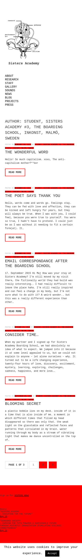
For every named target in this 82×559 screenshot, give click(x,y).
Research (11, 79)
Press (9, 104)
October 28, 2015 (22, 327)
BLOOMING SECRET (23, 403)
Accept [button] (52, 553)
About (9, 76)
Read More (15, 172)
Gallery (11, 86)
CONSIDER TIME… (22, 335)
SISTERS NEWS (21, 495)
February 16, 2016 (23, 144)
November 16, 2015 (23, 253)
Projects (11, 101)
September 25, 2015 (23, 396)
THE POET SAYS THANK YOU (32, 196)
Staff (9, 83)
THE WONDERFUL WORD (26, 152)
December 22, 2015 (23, 188)
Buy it (3, 516)
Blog (8, 97)
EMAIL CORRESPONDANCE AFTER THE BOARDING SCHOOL (36, 263)
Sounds (10, 90)
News (8, 94)
